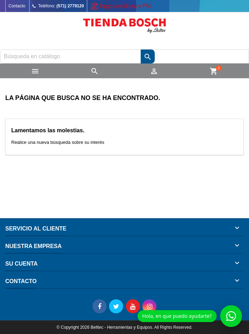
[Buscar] (124, 56)
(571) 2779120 (70, 6)
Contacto (16, 6)
